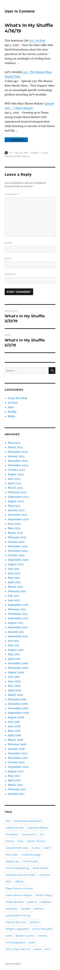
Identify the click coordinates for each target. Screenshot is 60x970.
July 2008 (14, 721)
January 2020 (16, 541)
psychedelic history (18, 915)
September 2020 (18, 519)
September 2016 (18, 604)
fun (42, 834)
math (47, 847)
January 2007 (16, 793)
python (26, 156)
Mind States (40, 868)
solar (9, 935)
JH (10, 152)
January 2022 (16, 510)
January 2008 (16, 748)
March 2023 (15, 487)
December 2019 (17, 546)
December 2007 (18, 753)
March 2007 (15, 784)
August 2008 (16, 717)
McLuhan (12, 854)
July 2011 (13, 640)
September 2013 (18, 618)
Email (8, 258)
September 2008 (18, 712)
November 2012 (18, 627)
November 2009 (18, 667)
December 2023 (18, 460)
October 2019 (16, 555)
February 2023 (17, 492)
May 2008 (14, 730)
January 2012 (16, 631)
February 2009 (17, 699)
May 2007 (14, 775)
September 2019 (18, 559)
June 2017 (14, 600)
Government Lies (17, 847)
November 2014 (18, 613)
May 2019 (14, 577)
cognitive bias (15, 827)
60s (8, 820)
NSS (8, 881)
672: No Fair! (37, 40)
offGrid (19, 881)
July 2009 (14, 676)
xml (47, 949)
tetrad (42, 935)
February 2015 (17, 609)
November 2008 (18, 708)
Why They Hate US (18, 949)
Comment (12, 194)
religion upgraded (17, 928)
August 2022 (16, 501)
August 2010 (15, 649)
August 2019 (16, 564)
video (32, 942)
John (11, 407)
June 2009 (14, 681)
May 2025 (14, 442)
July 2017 (13, 595)
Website (10, 274)
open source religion (19, 895)
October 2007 (16, 762)
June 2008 (14, 726)
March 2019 (15, 586)
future (10, 841)
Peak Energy (44, 895)
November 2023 (18, 465)
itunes (44, 152)
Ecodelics (12, 834)
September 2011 (18, 636)
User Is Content (20, 11)
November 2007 (18, 757)
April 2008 (14, 735)
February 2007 (17, 789)
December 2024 (18, 451)
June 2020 (14, 523)
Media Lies (12, 861)
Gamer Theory (36, 841)
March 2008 (15, 739)
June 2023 (14, 478)
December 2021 (17, 514)
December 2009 (18, 663)
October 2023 (16, 469)
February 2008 (17, 744)
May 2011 (13, 645)
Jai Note (13, 402)
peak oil (32, 901)
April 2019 (14, 582)
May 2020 (14, 528)
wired (37, 949)
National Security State (20, 874)
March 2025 (15, 447)
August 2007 (16, 771)
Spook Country (25, 935)
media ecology (31, 854)
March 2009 (15, 694)
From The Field (17, 398)
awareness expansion (28, 820)
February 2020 (17, 537)
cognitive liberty (37, 827)
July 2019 (13, 568)
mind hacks (30, 861)
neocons (44, 874)
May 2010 (14, 654)
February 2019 (17, 591)
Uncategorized (15, 942)
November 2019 (18, 550)
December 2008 (18, 703)
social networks (42, 928)
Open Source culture (19, 888)
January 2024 (16, 456)
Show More (17, 139)
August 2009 (16, 672)
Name (8, 242)
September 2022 (18, 496)
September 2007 (18, 766)
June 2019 (14, 573)
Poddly (34, 152)
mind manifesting (17, 868)
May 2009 (14, 685)
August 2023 (16, 474)
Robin (11, 416)
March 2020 (15, 532)
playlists (9, 156)
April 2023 (14, 483)
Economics (29, 834)
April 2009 (14, 690)
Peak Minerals (15, 901)
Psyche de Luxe (16, 922)
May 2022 (14, 505)
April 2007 (14, 780)
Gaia (20, 841)
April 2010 (14, 658)
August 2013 (15, 622)
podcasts (12, 908)
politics (38, 908)
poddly (17, 156)
